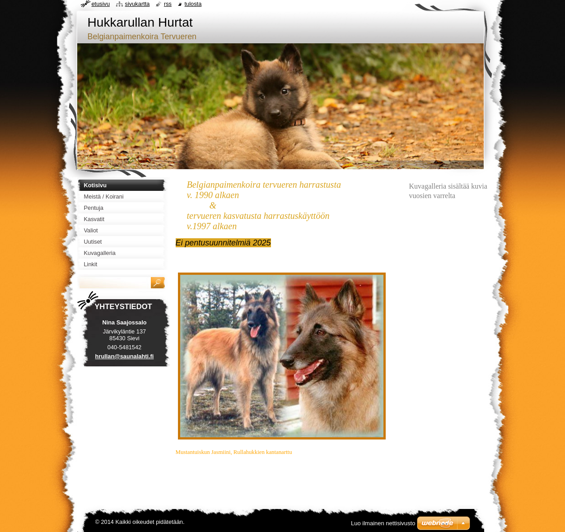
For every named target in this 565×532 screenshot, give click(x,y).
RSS (168, 3)
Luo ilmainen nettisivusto (383, 523)
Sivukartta (137, 3)
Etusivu (101, 3)
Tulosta (193, 3)
